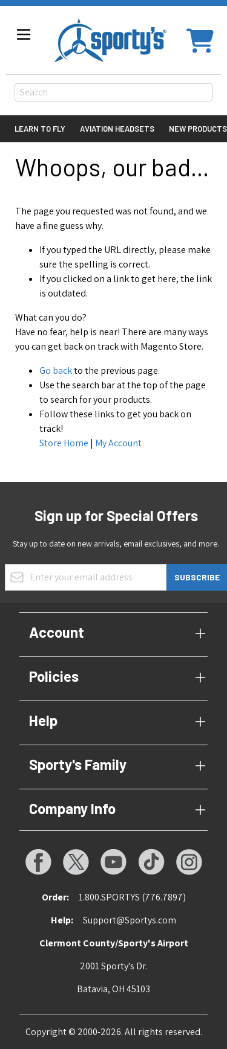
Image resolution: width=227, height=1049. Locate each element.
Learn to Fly (40, 128)
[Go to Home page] (110, 40)
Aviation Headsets (117, 128)
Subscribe (197, 577)
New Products (198, 128)
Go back (55, 370)
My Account (118, 443)
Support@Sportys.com (129, 920)
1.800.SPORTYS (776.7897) (132, 897)
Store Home (63, 443)
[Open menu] (23, 34)
